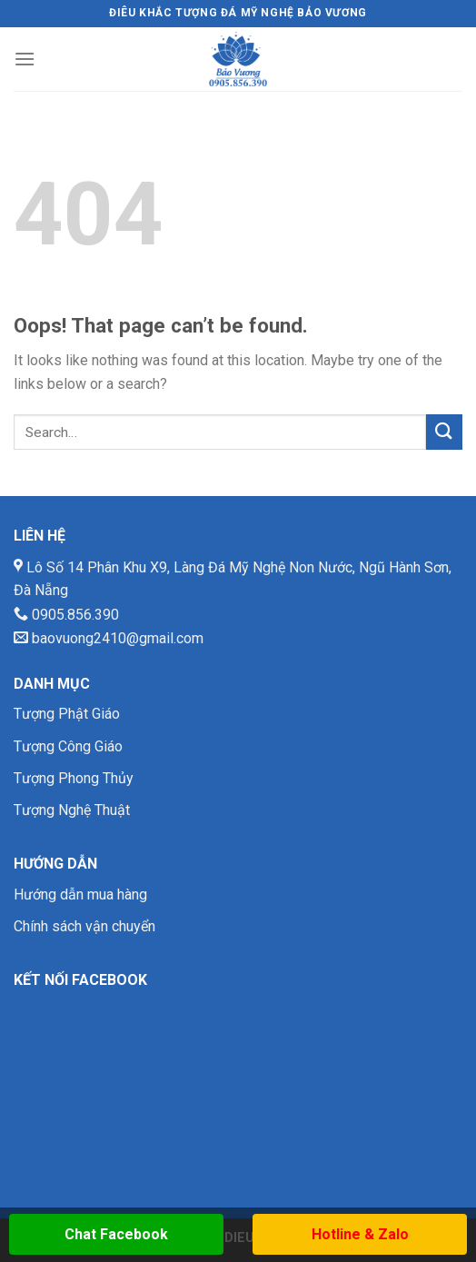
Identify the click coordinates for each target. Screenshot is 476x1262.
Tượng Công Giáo (68, 746)
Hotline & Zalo (360, 1234)
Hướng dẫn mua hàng (80, 894)
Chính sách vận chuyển (84, 926)
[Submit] (444, 432)
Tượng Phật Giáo (67, 713)
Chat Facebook (116, 1234)
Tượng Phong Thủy (74, 778)
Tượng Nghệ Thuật (72, 810)
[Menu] (24, 58)
